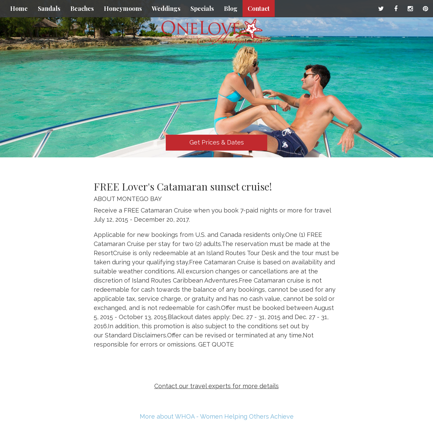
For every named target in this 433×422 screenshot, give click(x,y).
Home (19, 8)
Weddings (166, 8)
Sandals (49, 8)
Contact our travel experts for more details (216, 386)
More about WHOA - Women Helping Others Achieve (217, 416)
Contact (259, 8)
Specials (202, 8)
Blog (230, 8)
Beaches (82, 8)
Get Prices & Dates (216, 142)
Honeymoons (123, 8)
